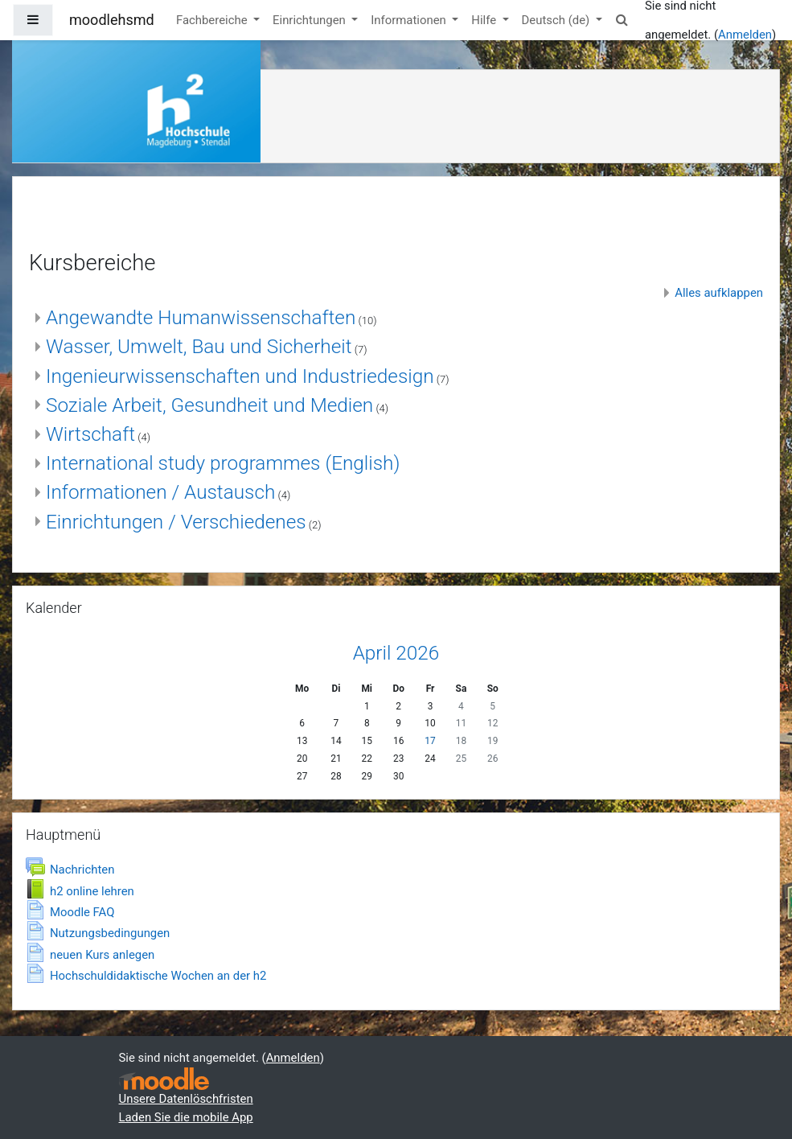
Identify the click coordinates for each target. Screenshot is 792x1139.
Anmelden (745, 34)
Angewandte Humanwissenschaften (200, 317)
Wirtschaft (90, 434)
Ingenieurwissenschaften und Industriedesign (240, 376)
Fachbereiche (213, 20)
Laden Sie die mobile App (186, 1117)
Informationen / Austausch (160, 492)
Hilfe (485, 20)
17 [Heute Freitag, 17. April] (430, 740)
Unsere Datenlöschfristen (186, 1099)
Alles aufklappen (719, 293)
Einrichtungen (310, 20)
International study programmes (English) (223, 463)
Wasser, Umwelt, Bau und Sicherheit (199, 346)
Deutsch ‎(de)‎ (557, 20)
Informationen (410, 20)
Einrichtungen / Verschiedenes (176, 521)
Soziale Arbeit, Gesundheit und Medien (209, 405)
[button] (622, 20)
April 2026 (396, 652)
